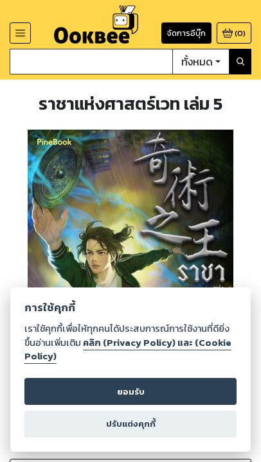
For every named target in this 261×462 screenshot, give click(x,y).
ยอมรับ (131, 392)
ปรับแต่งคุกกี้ (131, 423)
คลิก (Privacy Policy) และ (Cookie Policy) (128, 349)
